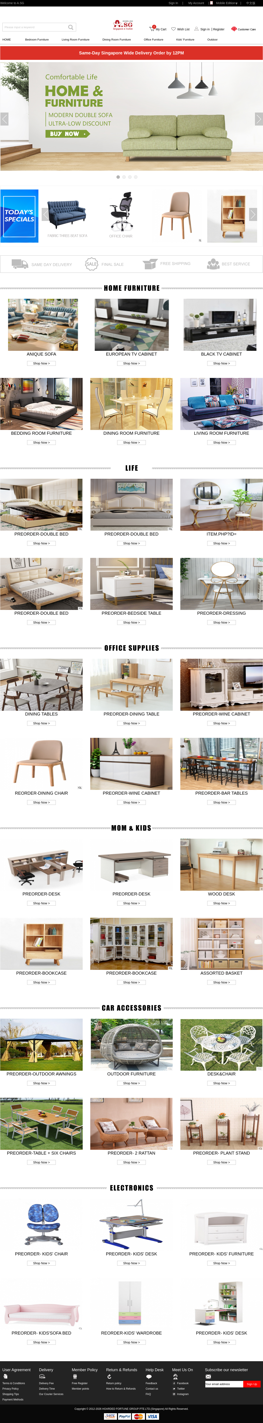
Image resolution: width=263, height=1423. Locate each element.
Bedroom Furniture (37, 39)
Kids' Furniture (185, 39)
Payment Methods (12, 1399)
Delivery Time (47, 1388)
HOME (6, 39)
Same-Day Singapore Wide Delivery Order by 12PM (131, 53)
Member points (80, 1388)
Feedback (151, 1383)
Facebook (180, 1383)
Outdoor (212, 39)
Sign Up (252, 1384)
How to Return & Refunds (121, 1388)
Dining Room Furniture (116, 39)
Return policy (113, 1383)
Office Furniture (153, 39)
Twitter (178, 1389)
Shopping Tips (10, 1394)
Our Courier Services (51, 1394)
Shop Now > (41, 363)
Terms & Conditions (13, 1383)
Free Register (80, 1383)
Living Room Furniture (75, 39)
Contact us (152, 1388)
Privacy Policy (10, 1388)
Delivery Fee (46, 1383)
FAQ (148, 1394)
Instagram (180, 1394)
